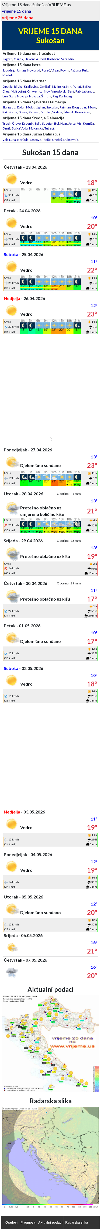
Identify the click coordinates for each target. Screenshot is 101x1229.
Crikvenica (35, 91)
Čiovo (16, 123)
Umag (21, 70)
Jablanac (88, 91)
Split (38, 123)
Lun (5, 96)
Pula (85, 70)
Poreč (45, 70)
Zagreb (7, 59)
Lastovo (35, 140)
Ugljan (40, 107)
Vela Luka (9, 140)
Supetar (47, 123)
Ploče (47, 140)
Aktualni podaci (50, 1222)
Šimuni (46, 96)
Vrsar (55, 70)
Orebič (57, 140)
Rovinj (64, 70)
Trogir (6, 123)
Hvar (63, 123)
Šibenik (69, 112)
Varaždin (67, 59)
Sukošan (52, 107)
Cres (5, 91)
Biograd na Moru (84, 107)
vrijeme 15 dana (16, 10)
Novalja (34, 96)
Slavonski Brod (35, 59)
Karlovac (53, 59)
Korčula (23, 140)
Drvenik (27, 123)
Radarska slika (76, 1222)
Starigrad (8, 107)
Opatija (7, 86)
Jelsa (72, 123)
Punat (77, 86)
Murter (46, 112)
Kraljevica (31, 86)
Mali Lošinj (18, 91)
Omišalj (45, 86)
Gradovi (11, 1222)
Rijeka (18, 86)
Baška (86, 86)
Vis (79, 123)
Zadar (21, 107)
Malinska (58, 86)
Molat (30, 107)
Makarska (36, 128)
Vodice (57, 112)
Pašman (65, 107)
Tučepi (49, 128)
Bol (56, 123)
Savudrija (9, 70)
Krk (68, 86)
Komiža (88, 123)
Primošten (82, 112)
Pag (55, 96)
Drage (23, 112)
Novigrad (33, 70)
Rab (78, 91)
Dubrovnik (70, 140)
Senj (71, 91)
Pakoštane (9, 112)
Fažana (76, 70)
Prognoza (27, 1222)
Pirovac (34, 112)
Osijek (18, 59)
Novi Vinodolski (55, 91)
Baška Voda (20, 128)
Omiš (6, 128)
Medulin (8, 75)
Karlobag (65, 96)
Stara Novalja (18, 96)
